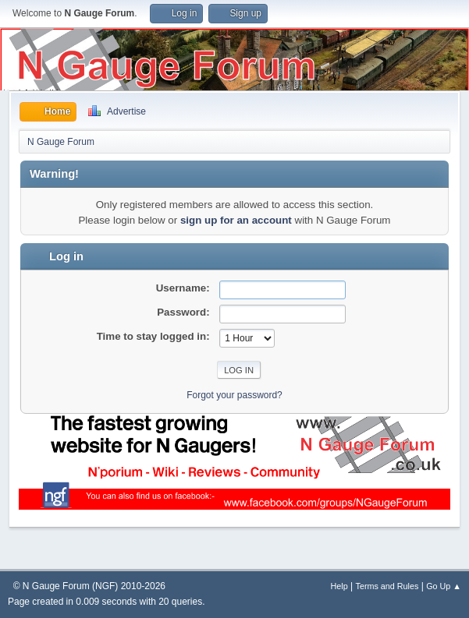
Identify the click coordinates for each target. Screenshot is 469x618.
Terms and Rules (387, 586)
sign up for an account (236, 220)
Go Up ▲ (443, 586)
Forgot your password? (234, 395)
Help (339, 586)
